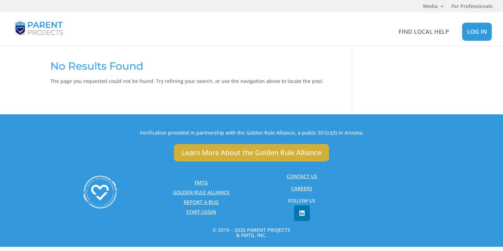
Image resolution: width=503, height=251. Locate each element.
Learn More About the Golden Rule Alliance (251, 152)
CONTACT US (302, 176)
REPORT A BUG (201, 202)
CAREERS (301, 188)
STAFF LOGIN (201, 211)
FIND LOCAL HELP (424, 32)
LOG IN (477, 32)
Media (430, 6)
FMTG (201, 182)
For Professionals (472, 6)
